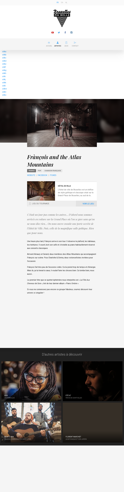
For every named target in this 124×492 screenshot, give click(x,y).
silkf (4, 67)
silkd (4, 61)
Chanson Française (53, 171)
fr (58, 3)
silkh (4, 73)
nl (66, 3)
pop (39, 171)
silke (4, 64)
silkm (4, 89)
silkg (4, 70)
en (62, 3)
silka (4, 51)
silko (4, 95)
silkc (4, 58)
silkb (4, 55)
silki (4, 76)
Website (31, 175)
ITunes (53, 175)
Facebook (42, 175)
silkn (4, 92)
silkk (4, 82)
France (32, 171)
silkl (4, 86)
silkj (4, 79)
